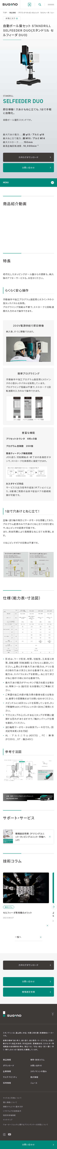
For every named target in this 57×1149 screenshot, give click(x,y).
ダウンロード (8, 1065)
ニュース (34, 1083)
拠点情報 (34, 1077)
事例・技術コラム (37, 1060)
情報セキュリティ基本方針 (13, 1107)
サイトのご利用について (12, 1098)
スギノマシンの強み (38, 1071)
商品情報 (7, 1060)
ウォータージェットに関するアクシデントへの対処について (25, 1125)
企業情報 (7, 1071)
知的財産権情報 (9, 1115)
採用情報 (7, 1083)
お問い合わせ (36, 1065)
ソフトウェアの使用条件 (12, 1111)
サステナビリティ (10, 1077)
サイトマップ (7, 1120)
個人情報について (10, 1102)
